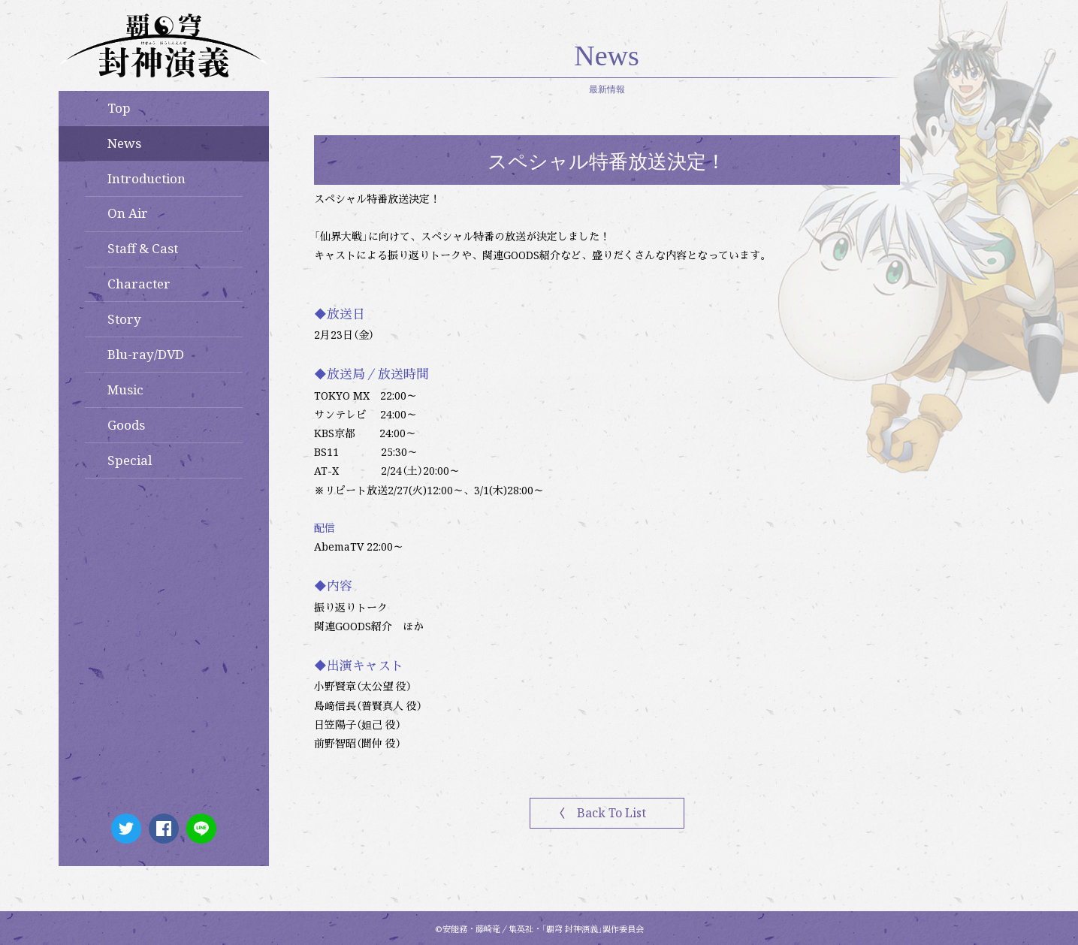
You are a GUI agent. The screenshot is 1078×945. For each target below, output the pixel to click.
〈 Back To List (599, 813)
